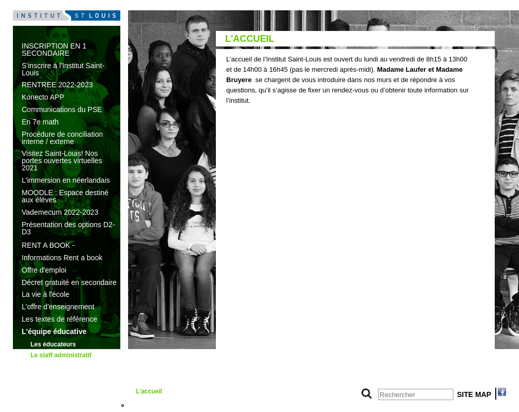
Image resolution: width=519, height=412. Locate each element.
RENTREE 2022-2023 (57, 85)
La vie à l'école (45, 294)
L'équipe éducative (54, 331)
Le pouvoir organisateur (60, 378)
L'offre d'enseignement (58, 307)
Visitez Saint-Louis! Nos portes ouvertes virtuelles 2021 (62, 160)
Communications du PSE (62, 109)
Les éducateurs (53, 344)
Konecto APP (43, 97)
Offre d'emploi (44, 270)
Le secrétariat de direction (160, 360)
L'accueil (149, 391)
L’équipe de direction (61, 366)
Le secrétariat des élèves (172, 377)
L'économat (153, 405)
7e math (35, 405)
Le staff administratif (60, 355)
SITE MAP (474, 394)
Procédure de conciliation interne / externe (62, 138)
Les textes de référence (59, 319)
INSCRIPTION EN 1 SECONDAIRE (54, 49)
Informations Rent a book (62, 257)
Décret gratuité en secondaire (69, 282)
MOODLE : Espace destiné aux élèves (65, 196)
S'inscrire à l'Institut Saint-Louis (63, 69)
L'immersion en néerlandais (66, 180)
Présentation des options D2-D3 (68, 228)
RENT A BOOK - (48, 245)
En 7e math (40, 122)
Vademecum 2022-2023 (60, 212)
